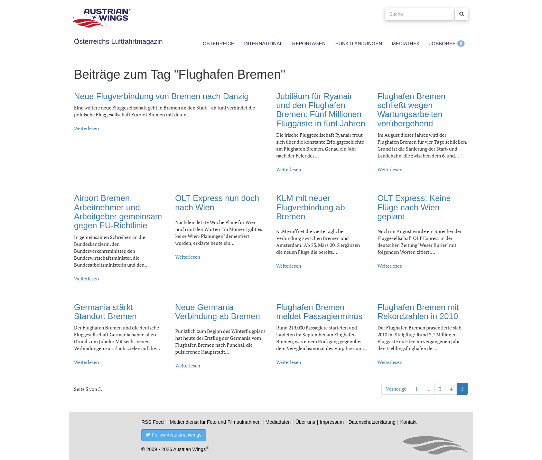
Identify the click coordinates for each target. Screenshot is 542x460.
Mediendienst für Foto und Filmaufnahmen (215, 422)
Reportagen (309, 43)
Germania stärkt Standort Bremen (105, 312)
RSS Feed (152, 422)
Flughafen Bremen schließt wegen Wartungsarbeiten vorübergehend (411, 110)
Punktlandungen (358, 43)
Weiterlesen (86, 128)
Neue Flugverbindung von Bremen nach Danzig (161, 96)
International (263, 43)
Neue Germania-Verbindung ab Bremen (217, 312)
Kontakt (408, 422)
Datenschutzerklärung (371, 422)
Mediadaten (278, 422)
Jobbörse (442, 43)
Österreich (219, 43)
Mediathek (406, 43)
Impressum (332, 422)
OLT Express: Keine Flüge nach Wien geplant (414, 207)
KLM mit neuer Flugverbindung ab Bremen (310, 207)
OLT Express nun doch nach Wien (217, 202)
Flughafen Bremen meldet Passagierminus (319, 312)
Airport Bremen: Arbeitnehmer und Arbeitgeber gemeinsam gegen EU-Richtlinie (118, 211)
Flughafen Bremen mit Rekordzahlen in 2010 (418, 312)
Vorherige (396, 388)
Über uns (305, 422)
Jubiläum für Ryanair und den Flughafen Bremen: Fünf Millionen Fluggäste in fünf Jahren (320, 110)
